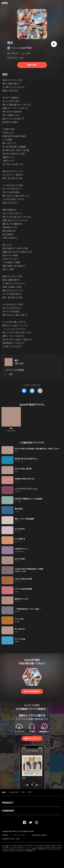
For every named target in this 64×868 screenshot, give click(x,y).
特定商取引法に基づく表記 (11, 839)
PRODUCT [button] (7, 802)
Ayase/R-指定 (26, 48)
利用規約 (5, 835)
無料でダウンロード (31, 739)
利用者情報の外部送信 (39, 835)
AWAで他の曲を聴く (32, 691)
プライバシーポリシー (20, 835)
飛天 (17, 360)
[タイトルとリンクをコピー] (40, 390)
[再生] (54, 44)
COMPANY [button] (8, 810)
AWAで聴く (32, 65)
